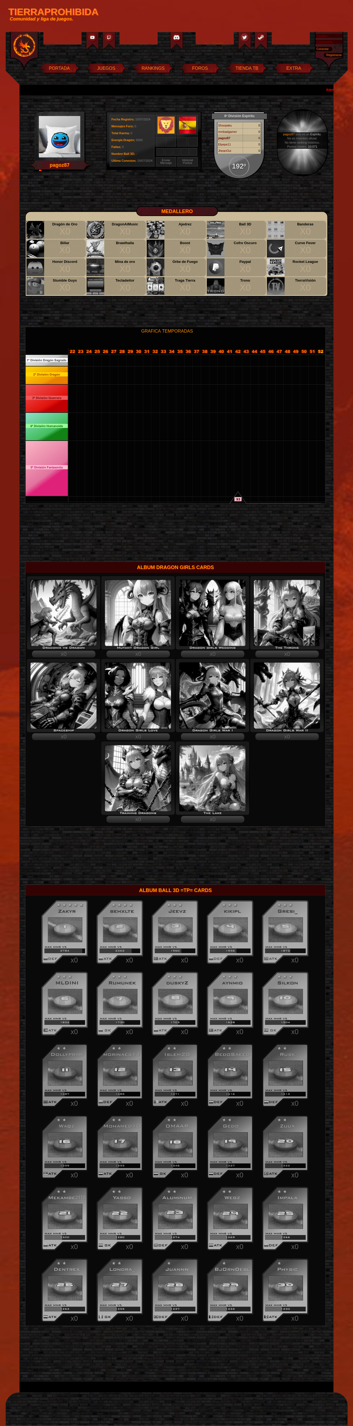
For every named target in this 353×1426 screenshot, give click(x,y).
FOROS (200, 68)
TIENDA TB (247, 68)
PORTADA (59, 68)
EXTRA (293, 68)
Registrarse (334, 54)
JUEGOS (106, 68)
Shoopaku (225, 125)
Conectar (322, 48)
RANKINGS (153, 68)
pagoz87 (224, 138)
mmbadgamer (227, 131)
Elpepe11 (224, 144)
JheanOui (224, 150)
